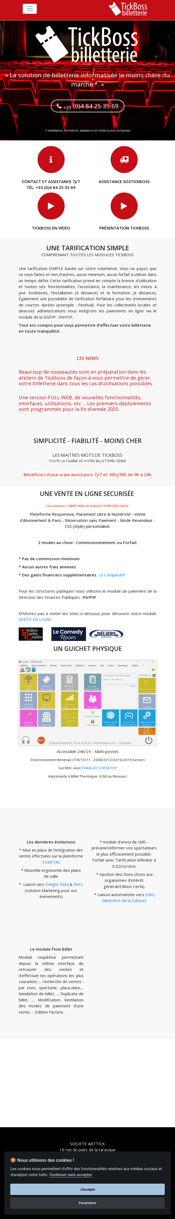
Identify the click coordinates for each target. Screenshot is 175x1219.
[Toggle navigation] (30, 9)
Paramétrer (87, 1203)
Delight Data (56, 884)
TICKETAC (51, 862)
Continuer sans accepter (70, 1175)
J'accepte (87, 1189)
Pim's (78, 884)
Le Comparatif (111, 575)
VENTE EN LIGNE (35, 619)
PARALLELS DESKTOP (99, 767)
